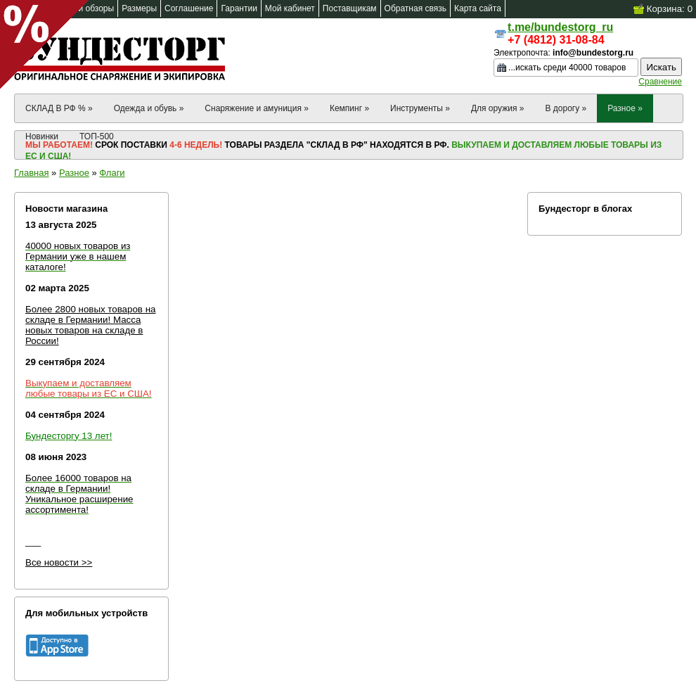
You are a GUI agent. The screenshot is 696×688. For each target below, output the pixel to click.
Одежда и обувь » (149, 108)
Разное (74, 172)
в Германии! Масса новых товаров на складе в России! (84, 330)
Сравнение (660, 82)
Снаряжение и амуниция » (257, 108)
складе (41, 319)
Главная (31, 172)
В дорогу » (565, 108)
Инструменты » (420, 108)
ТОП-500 (96, 136)
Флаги (111, 172)
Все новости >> (58, 562)
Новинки (41, 136)
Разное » (625, 108)
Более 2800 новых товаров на (90, 309)
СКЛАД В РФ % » (59, 108)
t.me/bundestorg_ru (560, 27)
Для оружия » (497, 108)
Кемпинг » (349, 108)
